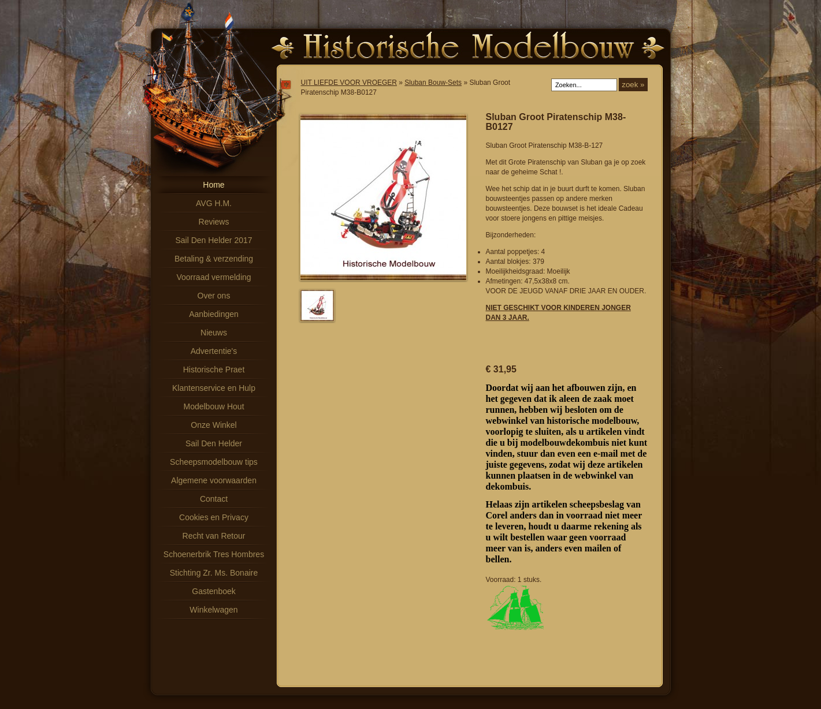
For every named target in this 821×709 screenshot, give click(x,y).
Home (213, 184)
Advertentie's (214, 351)
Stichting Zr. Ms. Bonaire (214, 572)
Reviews (214, 221)
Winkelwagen (213, 609)
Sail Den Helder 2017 (213, 240)
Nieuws (213, 332)
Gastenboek (214, 591)
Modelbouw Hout (213, 406)
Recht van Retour (214, 535)
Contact (214, 498)
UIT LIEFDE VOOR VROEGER (349, 83)
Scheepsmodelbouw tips (214, 462)
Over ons (214, 295)
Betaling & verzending (213, 258)
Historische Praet (214, 369)
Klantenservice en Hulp (213, 388)
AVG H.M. (214, 203)
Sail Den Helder (213, 443)
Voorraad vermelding (213, 277)
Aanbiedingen (214, 314)
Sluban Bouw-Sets (433, 83)
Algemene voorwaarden (214, 480)
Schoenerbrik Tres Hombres (214, 554)
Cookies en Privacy (213, 517)
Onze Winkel (213, 425)
